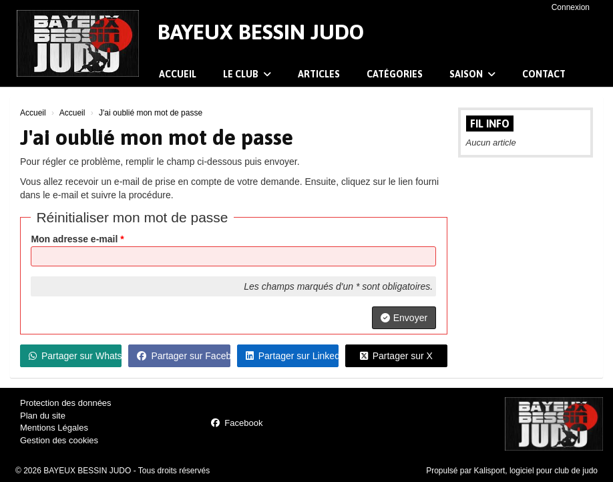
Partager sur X (396, 355)
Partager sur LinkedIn (292, 355)
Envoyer (404, 317)
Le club (247, 74)
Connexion (571, 7)
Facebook (236, 423)
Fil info (489, 123)
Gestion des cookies (59, 440)
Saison (472, 74)
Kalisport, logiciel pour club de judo (536, 470)
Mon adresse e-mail (77, 239)
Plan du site (42, 416)
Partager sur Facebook (183, 355)
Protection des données (66, 403)
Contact (544, 74)
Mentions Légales (54, 428)
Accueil (177, 74)
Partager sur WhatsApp (75, 355)
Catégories (395, 74)
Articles (319, 74)
